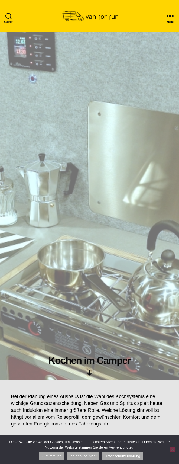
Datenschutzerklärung (122, 456)
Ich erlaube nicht (83, 456)
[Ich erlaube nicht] (172, 449)
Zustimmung (51, 456)
